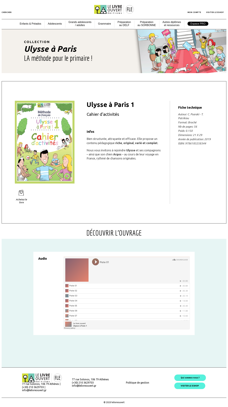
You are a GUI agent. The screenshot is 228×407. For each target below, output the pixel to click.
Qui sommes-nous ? (190, 378)
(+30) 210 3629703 (83, 382)
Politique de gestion (137, 382)
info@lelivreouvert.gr (34, 390)
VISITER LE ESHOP (190, 386)
